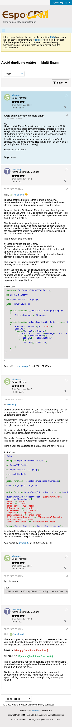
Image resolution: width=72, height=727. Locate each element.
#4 (67, 576)
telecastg (23, 366)
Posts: (15, 107)
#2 (67, 189)
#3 (67, 399)
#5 (67, 629)
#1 (67, 115)
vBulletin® (35, 711)
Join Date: (17, 105)
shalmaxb (19, 194)
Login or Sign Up (61, 2)
